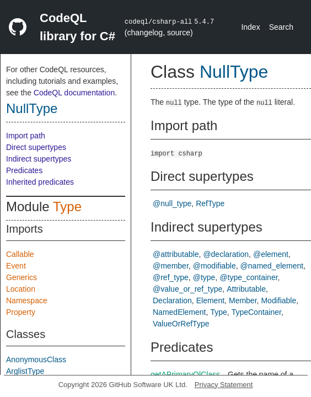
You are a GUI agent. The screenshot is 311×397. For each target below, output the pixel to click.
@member (171, 265)
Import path (25, 135)
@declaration (226, 254)
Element (210, 300)
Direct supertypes (36, 147)
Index (250, 27)
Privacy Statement (224, 384)
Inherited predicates (40, 182)
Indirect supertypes (38, 158)
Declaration (172, 300)
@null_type (172, 203)
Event (16, 265)
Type (67, 206)
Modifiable (278, 300)
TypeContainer (256, 312)
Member (243, 300)
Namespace (26, 300)
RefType (210, 203)
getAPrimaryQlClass (185, 374)
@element (270, 254)
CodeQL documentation (74, 92)
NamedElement (179, 312)
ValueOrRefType (181, 323)
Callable (20, 254)
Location (20, 289)
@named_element (272, 265)
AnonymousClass (36, 359)
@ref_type (171, 277)
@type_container (248, 277)
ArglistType (25, 371)
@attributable (176, 254)
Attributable (246, 289)
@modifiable (214, 265)
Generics (21, 277)
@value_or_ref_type (187, 289)
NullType (31, 108)
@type (204, 277)
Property (20, 312)
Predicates (24, 170)
